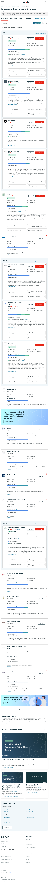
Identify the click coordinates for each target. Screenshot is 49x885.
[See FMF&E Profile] (3, 428)
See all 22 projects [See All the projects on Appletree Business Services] (12, 554)
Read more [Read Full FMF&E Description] (9, 446)
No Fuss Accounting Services (15, 573)
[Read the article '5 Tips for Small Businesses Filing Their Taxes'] (24, 750)
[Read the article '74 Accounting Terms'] (36, 784)
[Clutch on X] (5, 849)
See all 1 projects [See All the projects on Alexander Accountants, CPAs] (11, 327)
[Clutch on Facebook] (2, 849)
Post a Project (4, 865)
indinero (10, 37)
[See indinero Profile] (5, 37)
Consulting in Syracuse (31, 811)
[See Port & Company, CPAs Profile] (3, 622)
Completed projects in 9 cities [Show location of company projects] (36, 186)
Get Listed (28, 856)
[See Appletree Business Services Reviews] (13, 529)
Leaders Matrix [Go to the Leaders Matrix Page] (13, 18)
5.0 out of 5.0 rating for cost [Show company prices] (36, 337)
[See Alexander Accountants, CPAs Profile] (5, 303)
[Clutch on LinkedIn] (13, 849)
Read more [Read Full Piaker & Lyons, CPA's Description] (9, 616)
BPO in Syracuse (7, 811)
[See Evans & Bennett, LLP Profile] (3, 452)
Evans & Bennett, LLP (13, 451)
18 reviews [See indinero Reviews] (18, 38)
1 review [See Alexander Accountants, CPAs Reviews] (17, 306)
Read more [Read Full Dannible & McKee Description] (9, 254)
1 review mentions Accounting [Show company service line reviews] (36, 332)
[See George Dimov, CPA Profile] (5, 151)
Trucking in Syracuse (8, 809)
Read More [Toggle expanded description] (6, 724)
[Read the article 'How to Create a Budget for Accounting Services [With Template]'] (12, 784)
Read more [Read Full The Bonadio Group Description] (9, 494)
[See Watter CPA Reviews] (13, 122)
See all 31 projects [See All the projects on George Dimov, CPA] (12, 176)
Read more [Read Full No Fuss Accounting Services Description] (9, 591)
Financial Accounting (30, 817)
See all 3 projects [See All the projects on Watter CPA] (11, 145)
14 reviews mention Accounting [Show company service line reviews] (36, 181)
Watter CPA (11, 120)
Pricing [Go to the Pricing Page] (20, 18)
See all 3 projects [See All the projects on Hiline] (10, 220)
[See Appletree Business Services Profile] (5, 528)
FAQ (26, 850)
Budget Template (14, 796)
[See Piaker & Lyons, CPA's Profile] (3, 597)
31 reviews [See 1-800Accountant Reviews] (18, 82)
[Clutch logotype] (5, 837)
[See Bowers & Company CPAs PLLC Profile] (3, 500)
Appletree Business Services (16, 527)
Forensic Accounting (8, 820)
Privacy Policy (3, 870)
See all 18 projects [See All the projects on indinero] (12, 64)
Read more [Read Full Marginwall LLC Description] (9, 405)
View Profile (30, 38)
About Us (28, 839)
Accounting (6, 767)
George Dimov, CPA (13, 151)
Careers (27, 842)
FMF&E (9, 428)
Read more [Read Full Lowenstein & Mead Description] (9, 691)
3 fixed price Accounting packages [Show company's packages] (35, 114)
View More (6, 827)
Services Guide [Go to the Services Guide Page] (27, 18)
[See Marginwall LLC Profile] (3, 389)
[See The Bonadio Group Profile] (3, 475)
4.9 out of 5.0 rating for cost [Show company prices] (16, 186)
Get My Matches (9, 421)
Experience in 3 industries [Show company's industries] (35, 70)
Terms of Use (3, 877)
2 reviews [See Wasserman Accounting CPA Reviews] (18, 266)
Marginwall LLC (11, 389)
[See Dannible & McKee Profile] (3, 237)
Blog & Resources (5, 862)
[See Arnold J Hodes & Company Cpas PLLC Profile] (3, 647)
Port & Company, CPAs (13, 621)
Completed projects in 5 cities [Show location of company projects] (17, 113)
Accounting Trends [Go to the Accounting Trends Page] (39, 18)
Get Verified (28, 859)
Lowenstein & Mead (12, 672)
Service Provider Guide (31, 865)
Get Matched (38, 23)
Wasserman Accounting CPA (16, 265)
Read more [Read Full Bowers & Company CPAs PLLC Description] (9, 517)
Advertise (28, 862)
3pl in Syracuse (29, 809)
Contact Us (3, 846)
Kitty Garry (40, 787)
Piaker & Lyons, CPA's (13, 596)
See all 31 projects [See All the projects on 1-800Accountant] (12, 104)
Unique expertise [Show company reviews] (14, 109)
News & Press (29, 844)
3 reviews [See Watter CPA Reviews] (18, 122)
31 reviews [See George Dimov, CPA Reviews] (18, 152)
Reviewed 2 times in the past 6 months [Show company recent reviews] (17, 70)
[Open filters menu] (45, 23)
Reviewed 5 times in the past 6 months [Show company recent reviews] (36, 560)
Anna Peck (14, 791)
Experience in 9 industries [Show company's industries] (16, 564)
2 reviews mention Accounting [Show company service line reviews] (36, 226)
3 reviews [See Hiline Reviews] (16, 195)
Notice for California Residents (7, 875)
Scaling (11, 767)
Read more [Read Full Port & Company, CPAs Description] (9, 641)
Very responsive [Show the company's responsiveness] (14, 74)
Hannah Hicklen (16, 762)
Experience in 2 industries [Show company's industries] (35, 296)
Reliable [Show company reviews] (12, 292)
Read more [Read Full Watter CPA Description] (10, 142)
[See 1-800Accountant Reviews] (13, 82)
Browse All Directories (6, 856)
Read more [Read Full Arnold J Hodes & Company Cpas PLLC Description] (9, 666)
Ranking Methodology (31, 847)
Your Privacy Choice (5, 872)
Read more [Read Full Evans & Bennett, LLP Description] (9, 469)
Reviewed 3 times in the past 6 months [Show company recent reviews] (17, 182)
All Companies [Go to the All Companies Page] (4, 18)
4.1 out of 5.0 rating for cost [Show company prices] (36, 109)
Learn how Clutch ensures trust (14, 14)
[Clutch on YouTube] (10, 849)
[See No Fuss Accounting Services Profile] (3, 574)
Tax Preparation (7, 822)
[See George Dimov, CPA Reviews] (13, 152)
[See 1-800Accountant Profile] (5, 81)
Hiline (8, 194)
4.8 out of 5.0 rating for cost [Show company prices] (15, 230)
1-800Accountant (13, 81)
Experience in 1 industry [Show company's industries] (15, 337)
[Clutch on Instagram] (7, 849)
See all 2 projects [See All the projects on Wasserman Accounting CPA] (11, 286)
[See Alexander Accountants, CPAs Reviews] (13, 306)
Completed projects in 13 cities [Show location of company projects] (36, 74)
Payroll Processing (30, 820)
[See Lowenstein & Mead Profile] (3, 672)
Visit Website (39, 38)
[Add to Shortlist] (45, 36)
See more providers (23, 709)
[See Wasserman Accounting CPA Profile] (5, 265)
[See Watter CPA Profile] (5, 121)
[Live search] (46, 2)
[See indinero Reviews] (13, 38)
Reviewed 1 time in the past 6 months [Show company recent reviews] (17, 333)
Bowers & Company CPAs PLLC (16, 499)
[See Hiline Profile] (3, 194)
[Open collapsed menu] (2, 2)
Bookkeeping (7, 817)
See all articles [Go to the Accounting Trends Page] (45, 729)
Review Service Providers (6, 859)
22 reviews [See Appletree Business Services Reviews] (18, 529)
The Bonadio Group (12, 475)
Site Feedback (4, 843)
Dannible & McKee (12, 237)
